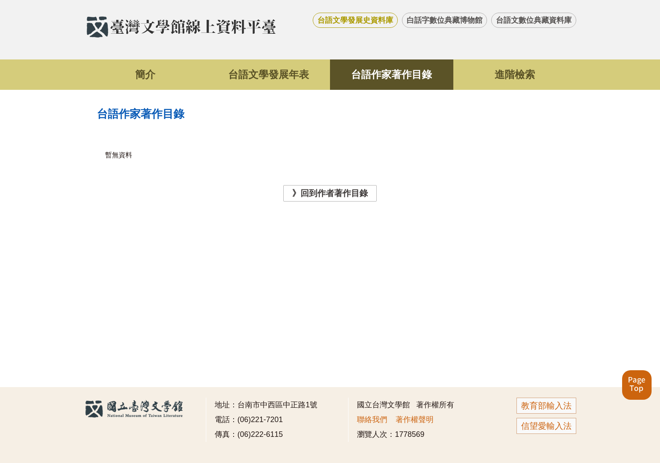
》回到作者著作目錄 (330, 193)
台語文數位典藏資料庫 (534, 20)
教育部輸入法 (546, 405)
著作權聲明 (415, 419)
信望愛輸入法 (546, 426)
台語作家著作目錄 (391, 74)
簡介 (145, 74)
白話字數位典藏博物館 (444, 20)
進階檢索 (515, 74)
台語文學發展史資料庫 (355, 20)
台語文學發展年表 (268, 74)
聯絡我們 (372, 419)
